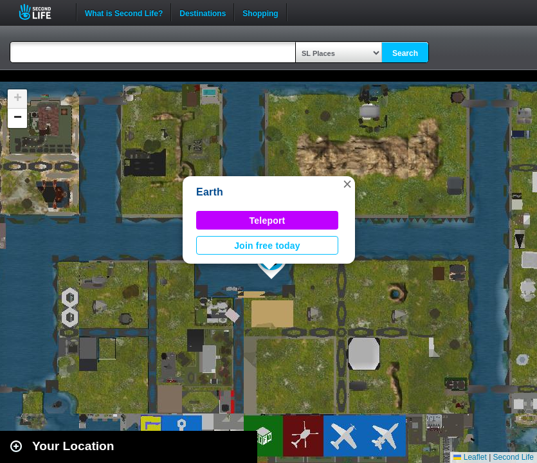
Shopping (260, 12)
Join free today (267, 246)
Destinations (202, 12)
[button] (347, 184)
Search (405, 53)
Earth (209, 191)
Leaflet (469, 457)
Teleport (268, 220)
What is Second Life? (124, 12)
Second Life (42, 12)
